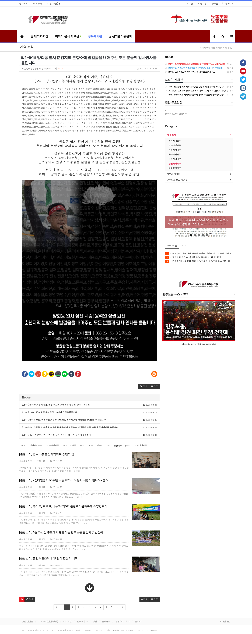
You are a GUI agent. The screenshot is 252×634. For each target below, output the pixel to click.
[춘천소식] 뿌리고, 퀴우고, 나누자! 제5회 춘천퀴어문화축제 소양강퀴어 (63, 506)
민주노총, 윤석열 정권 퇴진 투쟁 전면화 (199, 344)
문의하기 (139, 621)
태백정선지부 (141, 445)
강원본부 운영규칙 (101, 621)
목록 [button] (154, 599)
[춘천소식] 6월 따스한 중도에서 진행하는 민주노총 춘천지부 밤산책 (61, 532)
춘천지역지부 (175, 163)
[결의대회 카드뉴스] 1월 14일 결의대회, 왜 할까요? (193, 257)
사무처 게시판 (173, 173)
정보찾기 (216, 3)
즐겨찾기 (23, 3)
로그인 (190, 3)
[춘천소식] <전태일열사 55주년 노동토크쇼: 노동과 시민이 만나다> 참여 (63, 480)
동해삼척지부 (69, 445)
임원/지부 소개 (122, 621)
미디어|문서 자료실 (68, 36)
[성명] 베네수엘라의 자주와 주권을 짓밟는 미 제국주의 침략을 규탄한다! (199, 253)
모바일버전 (225, 621)
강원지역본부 (36, 445)
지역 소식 (26, 47)
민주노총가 (82, 621)
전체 (23, 445)
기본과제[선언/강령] (48, 621)
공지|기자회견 (39, 36)
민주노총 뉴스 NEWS (177, 179)
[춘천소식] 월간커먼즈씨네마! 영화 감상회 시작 (48, 558)
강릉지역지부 (53, 445)
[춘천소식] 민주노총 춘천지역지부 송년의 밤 (46, 454)
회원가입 (202, 3)
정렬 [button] (144, 599)
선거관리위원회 (120, 36)
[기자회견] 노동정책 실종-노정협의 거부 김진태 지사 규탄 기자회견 (199, 261)
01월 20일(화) (54, 3)
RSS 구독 (37, 3)
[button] (143, 386)
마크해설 (67, 621)
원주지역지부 (103, 445)
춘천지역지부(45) (122, 445)
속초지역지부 (86, 445)
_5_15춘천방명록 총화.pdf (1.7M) (89, 68)
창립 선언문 (27, 621)
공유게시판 (95, 36)
